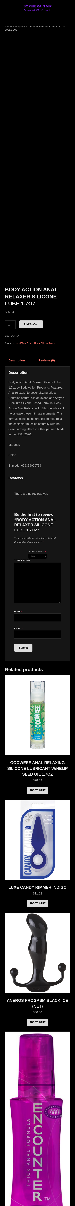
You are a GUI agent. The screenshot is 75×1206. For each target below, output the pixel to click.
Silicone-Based (48, 343)
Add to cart (31, 324)
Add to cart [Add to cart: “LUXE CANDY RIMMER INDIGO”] (37, 903)
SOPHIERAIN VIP (37, 6)
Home (8, 26)
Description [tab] (16, 360)
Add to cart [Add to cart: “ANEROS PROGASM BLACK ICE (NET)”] (37, 1022)
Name (18, 611)
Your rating (37, 552)
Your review (22, 560)
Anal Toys (17, 26)
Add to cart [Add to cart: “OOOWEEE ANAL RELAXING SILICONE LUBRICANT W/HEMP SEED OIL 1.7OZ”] (37, 790)
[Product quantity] (10, 324)
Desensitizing (33, 343)
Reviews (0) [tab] (46, 360)
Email (18, 628)
